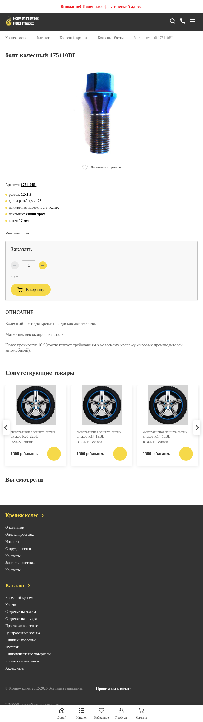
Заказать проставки (20, 571)
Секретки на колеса (20, 620)
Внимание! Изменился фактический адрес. (101, 6)
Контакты (13, 564)
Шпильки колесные (20, 648)
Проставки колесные (21, 634)
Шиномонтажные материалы (28, 662)
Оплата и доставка (19, 543)
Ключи (10, 613)
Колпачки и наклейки (22, 669)
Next (196, 434)
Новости (12, 550)
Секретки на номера (21, 627)
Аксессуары (14, 676)
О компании (14, 536)
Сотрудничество (18, 557)
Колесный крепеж (19, 606)
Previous (6, 434)
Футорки (12, 655)
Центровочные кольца (22, 641)
